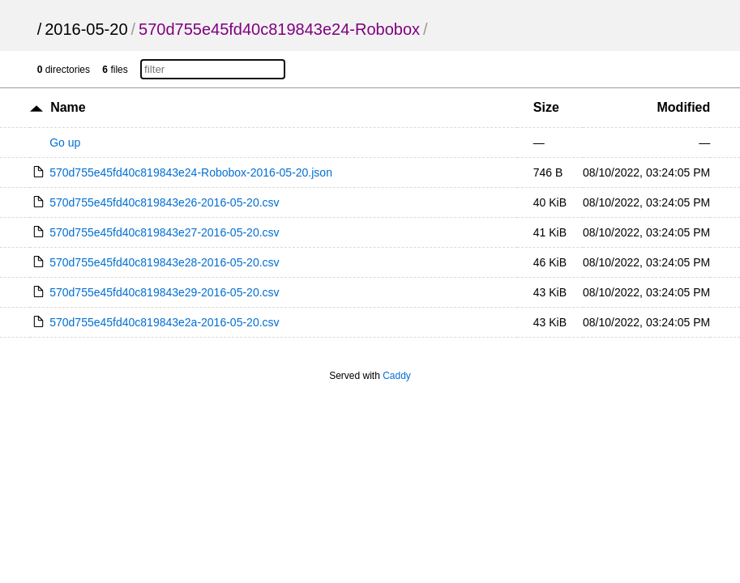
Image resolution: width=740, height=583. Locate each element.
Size (546, 107)
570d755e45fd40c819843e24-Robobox (279, 29)
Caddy (397, 375)
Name (68, 107)
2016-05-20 (86, 29)
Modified (684, 107)
